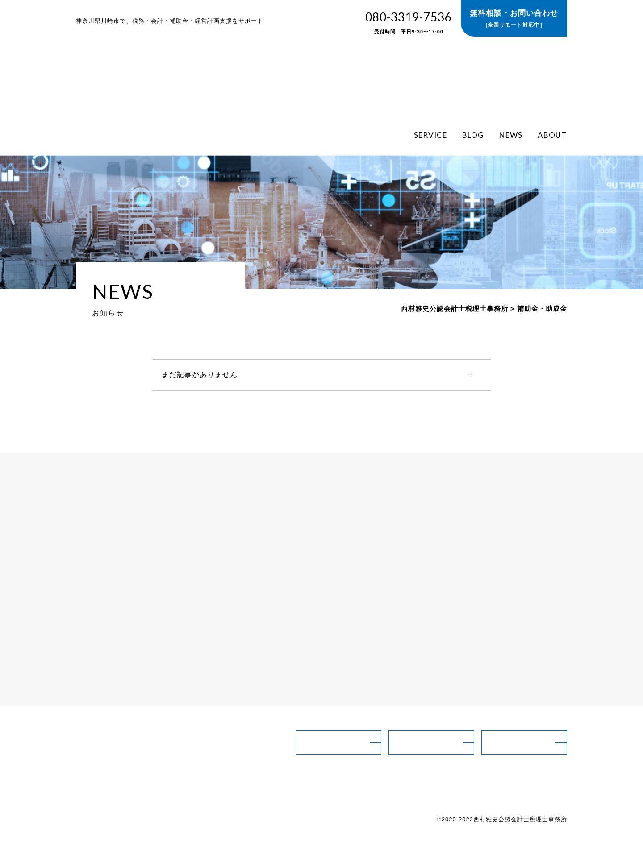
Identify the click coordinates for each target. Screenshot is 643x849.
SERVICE (430, 134)
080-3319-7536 (409, 23)
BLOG (473, 134)
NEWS (510, 134)
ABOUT (552, 134)
